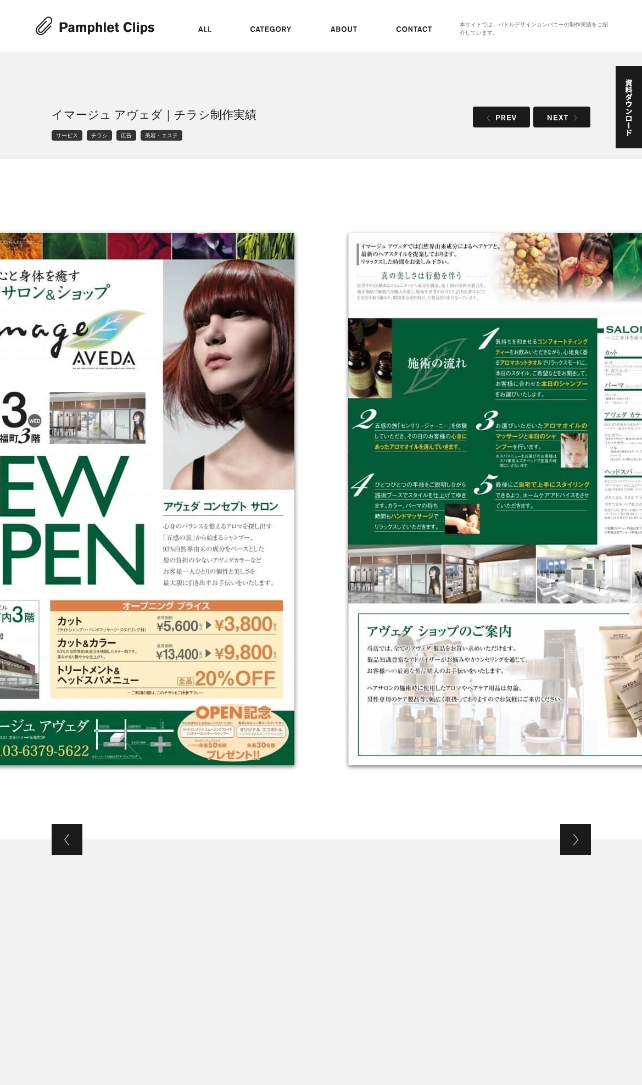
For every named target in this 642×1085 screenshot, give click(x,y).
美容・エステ (161, 135)
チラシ (99, 135)
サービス (67, 135)
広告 (126, 135)
